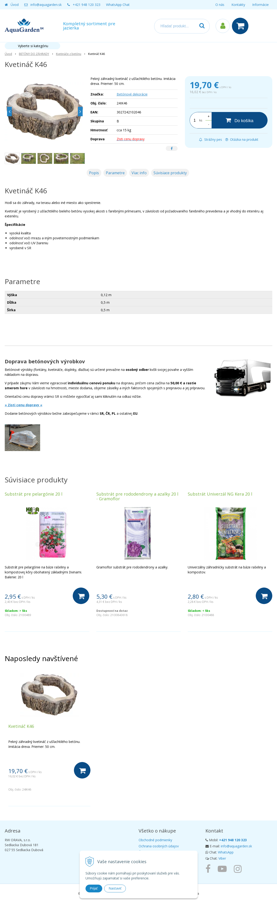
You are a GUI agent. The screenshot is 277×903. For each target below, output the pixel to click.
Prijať (94, 888)
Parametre (115, 172)
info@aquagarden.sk (46, 4)
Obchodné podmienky (155, 840)
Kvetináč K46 (21, 726)
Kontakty (238, 4)
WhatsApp (226, 852)
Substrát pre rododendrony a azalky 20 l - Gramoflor (137, 496)
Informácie (260, 4)
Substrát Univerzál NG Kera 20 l (220, 494)
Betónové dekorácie (132, 94)
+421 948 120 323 (86, 4)
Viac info (139, 172)
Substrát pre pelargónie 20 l (33, 494)
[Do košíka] (240, 120)
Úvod (15, 4)
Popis (94, 172)
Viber (222, 858)
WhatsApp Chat (118, 4)
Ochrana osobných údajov (159, 846)
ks (200, 120)
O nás (219, 4)
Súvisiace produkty (170, 172)
